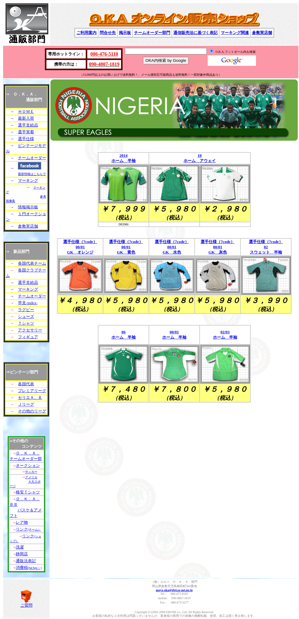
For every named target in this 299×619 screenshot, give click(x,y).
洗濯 (20, 547)
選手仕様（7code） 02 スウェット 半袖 (266, 246)
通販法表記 (26, 560)
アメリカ (31, 477)
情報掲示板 (28, 207)
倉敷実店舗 (262, 32)
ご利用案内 (86, 32)
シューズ (26, 316)
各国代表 (26, 384)
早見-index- (28, 303)
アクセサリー (30, 330)
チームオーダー (32, 158)
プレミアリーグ (32, 390)
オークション (28, 465)
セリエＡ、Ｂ (30, 397)
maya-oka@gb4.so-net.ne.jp (174, 590)
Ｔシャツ (26, 323)
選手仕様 (26, 138)
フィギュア (28, 337)
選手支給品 (28, 125)
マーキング (28, 180)
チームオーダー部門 (152, 32)
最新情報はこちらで (32, 174)
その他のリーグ (32, 411)
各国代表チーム (32, 263)
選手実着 (26, 132)
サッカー (31, 471)
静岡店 (22, 554)
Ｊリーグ (26, 404)
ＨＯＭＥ (26, 111)
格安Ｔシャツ (28, 492)
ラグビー (26, 309)
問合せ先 (108, 32)
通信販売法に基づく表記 (195, 32)
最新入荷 (26, 118)
